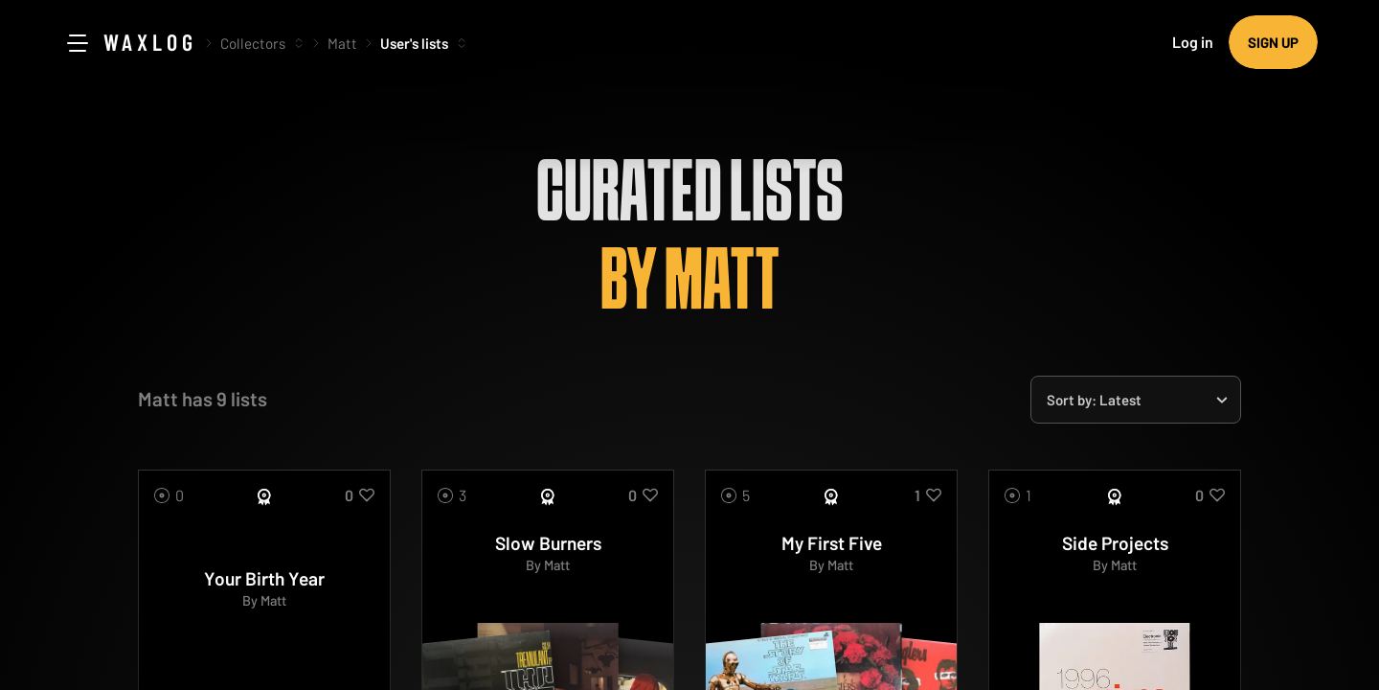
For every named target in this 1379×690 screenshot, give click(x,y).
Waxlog (150, 42)
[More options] (298, 43)
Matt (342, 43)
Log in (1192, 42)
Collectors (252, 43)
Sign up (1273, 42)
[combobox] (1135, 400)
